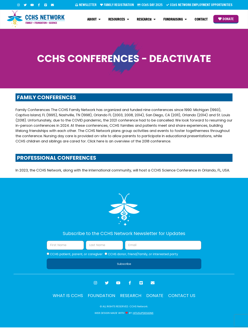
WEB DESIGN (102, 314)
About (94, 19)
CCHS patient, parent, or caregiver (76, 254)
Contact (201, 19)
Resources (118, 19)
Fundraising (175, 19)
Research (146, 19)
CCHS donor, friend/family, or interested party (143, 254)
